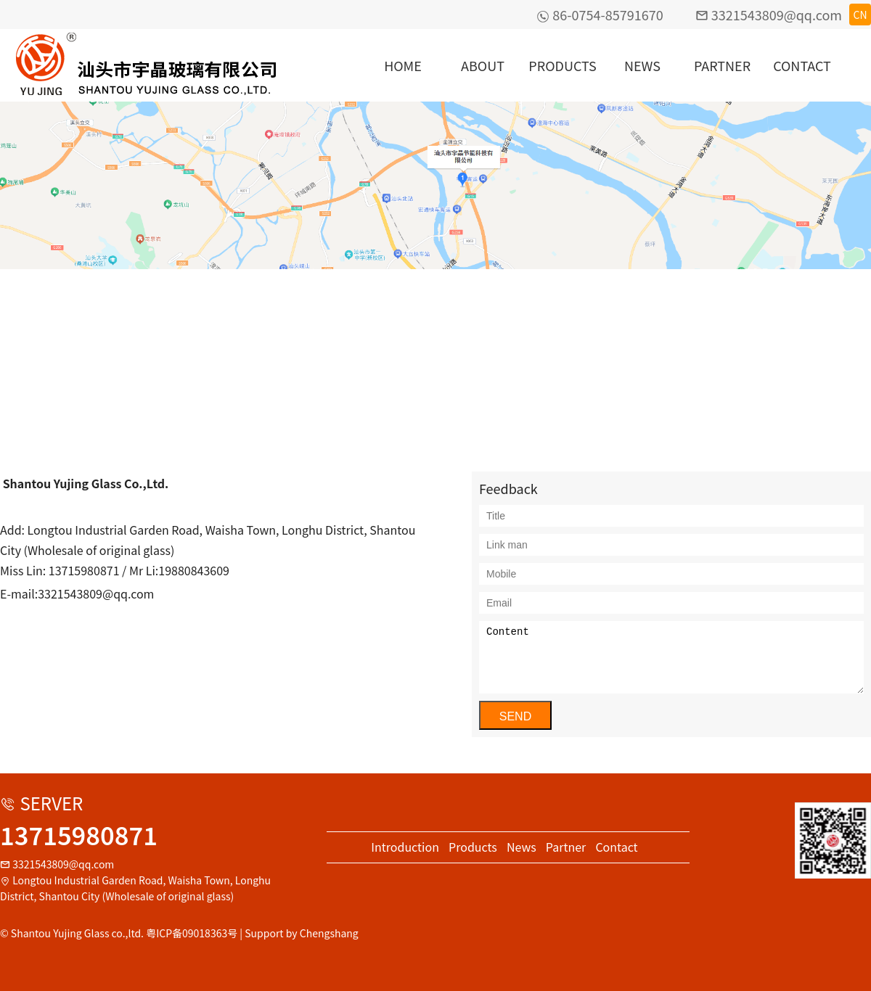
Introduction (405, 846)
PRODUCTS (562, 65)
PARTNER (722, 65)
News (521, 846)
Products (473, 846)
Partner (566, 846)
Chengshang (329, 933)
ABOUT (482, 65)
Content (671, 657)
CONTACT (802, 65)
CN (860, 14)
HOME (403, 65)
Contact (616, 846)
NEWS (642, 65)
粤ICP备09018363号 (191, 933)
